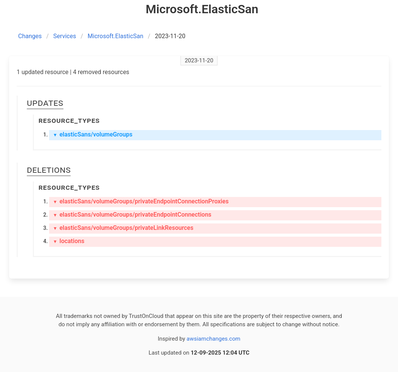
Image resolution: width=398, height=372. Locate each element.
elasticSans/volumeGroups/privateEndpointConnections (132, 214)
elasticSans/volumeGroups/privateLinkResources (123, 227)
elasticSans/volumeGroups (93, 134)
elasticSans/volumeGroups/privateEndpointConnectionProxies (140, 201)
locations (68, 241)
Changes (30, 36)
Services (64, 36)
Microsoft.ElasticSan (115, 36)
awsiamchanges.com (213, 338)
